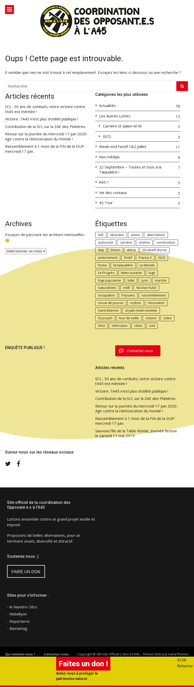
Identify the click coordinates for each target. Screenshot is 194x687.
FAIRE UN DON (26, 572)
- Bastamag (17, 628)
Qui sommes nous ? (20, 654)
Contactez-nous (56, 654)
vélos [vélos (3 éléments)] (138, 325)
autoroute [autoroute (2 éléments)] (105, 242)
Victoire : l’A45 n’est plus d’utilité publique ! (41, 119)
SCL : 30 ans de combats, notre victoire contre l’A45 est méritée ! (45, 109)
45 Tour (106, 202)
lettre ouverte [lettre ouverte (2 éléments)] (131, 272)
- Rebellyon (17, 613)
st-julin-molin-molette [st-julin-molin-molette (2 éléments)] (141, 310)
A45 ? (104, 182)
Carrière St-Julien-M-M (122, 126)
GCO (107, 136)
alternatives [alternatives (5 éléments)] (156, 234)
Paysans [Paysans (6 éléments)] (128, 295)
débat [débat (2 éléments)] (131, 250)
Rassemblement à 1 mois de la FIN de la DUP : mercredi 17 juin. (45, 149)
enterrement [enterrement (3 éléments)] (107, 257)
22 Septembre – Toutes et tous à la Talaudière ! (130, 170)
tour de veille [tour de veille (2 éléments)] (129, 318)
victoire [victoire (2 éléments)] (151, 318)
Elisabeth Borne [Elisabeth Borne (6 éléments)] (154, 250)
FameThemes (178, 654)
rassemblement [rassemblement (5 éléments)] (153, 295)
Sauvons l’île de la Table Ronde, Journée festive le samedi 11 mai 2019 (136, 433)
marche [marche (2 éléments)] (160, 280)
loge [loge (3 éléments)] (152, 272)
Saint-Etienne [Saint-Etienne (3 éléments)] (108, 310)
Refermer (185, 666)
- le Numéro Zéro (22, 606)
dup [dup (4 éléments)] (101, 250)
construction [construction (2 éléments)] (165, 242)
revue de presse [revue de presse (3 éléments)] (111, 302)
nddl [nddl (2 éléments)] (126, 287)
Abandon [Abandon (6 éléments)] (117, 234)
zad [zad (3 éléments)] (152, 325)
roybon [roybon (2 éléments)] (135, 302)
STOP (182, 660)
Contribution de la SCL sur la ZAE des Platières (45, 126)
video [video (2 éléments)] (167, 318)
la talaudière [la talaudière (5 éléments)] (123, 265)
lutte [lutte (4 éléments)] (131, 280)
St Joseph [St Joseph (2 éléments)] (105, 318)
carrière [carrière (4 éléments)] (126, 242)
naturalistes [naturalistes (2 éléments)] (107, 287)
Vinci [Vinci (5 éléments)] (101, 325)
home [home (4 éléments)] (102, 265)
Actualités (107, 105)
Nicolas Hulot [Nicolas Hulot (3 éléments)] (146, 287)
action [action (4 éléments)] (135, 234)
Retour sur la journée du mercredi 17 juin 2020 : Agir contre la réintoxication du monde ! (46, 136)
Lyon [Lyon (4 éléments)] (144, 280)
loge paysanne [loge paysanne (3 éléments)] (109, 280)
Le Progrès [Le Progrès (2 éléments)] (106, 272)
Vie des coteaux (113, 192)
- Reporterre (18, 621)
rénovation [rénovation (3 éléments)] (156, 302)
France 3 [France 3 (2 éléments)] (145, 257)
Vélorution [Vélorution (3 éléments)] (120, 325)
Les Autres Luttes (114, 116)
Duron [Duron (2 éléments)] (115, 250)
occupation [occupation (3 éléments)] (106, 295)
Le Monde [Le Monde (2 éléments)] (147, 265)
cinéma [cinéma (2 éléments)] (144, 242)
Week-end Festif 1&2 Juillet (122, 146)
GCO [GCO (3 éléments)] (161, 257)
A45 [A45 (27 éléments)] (101, 234)
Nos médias (109, 157)
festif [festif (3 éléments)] (128, 257)
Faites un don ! (83, 663)
